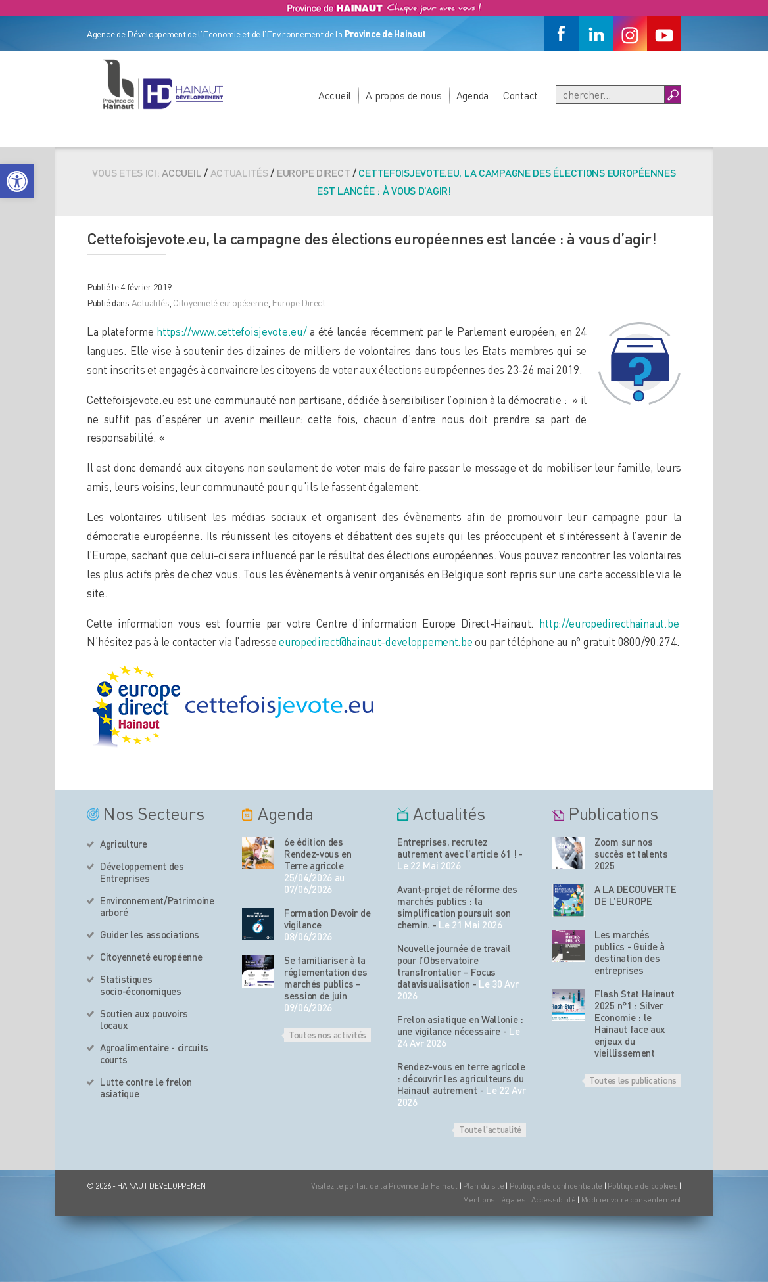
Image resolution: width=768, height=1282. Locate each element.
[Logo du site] (162, 84)
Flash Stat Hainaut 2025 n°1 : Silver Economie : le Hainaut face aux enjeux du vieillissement (634, 1023)
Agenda (472, 95)
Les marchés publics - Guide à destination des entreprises (629, 952)
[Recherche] (610, 94)
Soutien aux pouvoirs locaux (144, 1019)
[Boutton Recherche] (672, 94)
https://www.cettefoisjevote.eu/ (231, 331)
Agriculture (123, 843)
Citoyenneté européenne (151, 956)
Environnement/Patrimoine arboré (157, 906)
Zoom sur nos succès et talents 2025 (631, 853)
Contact (520, 95)
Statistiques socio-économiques (140, 985)
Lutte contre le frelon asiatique (145, 1087)
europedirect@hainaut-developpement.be (376, 641)
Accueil (334, 95)
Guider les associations (149, 934)
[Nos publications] (568, 853)
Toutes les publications (633, 1080)
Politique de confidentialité (557, 1186)
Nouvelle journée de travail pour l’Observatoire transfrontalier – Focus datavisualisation (454, 966)
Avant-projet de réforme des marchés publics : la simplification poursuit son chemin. (457, 906)
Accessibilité (553, 1199)
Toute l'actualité (490, 1129)
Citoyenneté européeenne (220, 302)
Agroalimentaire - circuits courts (154, 1053)
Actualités (151, 302)
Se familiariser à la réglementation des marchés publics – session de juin (326, 977)
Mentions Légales (494, 1199)
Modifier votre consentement (631, 1199)
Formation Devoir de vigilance (327, 918)
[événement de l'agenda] (258, 853)
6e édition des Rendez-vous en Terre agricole (318, 853)
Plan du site (483, 1186)
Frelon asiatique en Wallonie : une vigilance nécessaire (460, 1025)
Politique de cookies (642, 1186)
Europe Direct (313, 172)
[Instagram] (630, 33)
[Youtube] (664, 33)
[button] (17, 181)
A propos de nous (404, 95)
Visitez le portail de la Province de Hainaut (384, 1186)
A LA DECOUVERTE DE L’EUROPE (635, 894)
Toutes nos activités (327, 1034)
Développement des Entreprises (142, 871)
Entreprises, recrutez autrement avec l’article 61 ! (456, 847)
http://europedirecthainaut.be (609, 623)
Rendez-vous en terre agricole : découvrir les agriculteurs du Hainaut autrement (461, 1078)
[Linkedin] (596, 33)
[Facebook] (561, 33)
